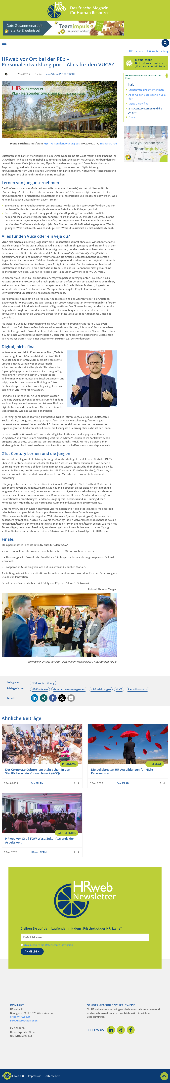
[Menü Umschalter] (4, 43)
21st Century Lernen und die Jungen (145, 110)
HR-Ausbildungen (101, 689)
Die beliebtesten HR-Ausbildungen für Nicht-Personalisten (122, 771)
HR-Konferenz (40, 689)
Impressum (34, 1076)
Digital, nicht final (138, 103)
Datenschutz (52, 1076)
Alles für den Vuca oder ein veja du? (147, 96)
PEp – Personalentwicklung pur (61, 143)
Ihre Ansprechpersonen (24, 1020)
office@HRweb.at (20, 1016)
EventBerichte (66, 832)
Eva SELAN (37, 783)
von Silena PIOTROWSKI (60, 74)
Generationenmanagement (69, 689)
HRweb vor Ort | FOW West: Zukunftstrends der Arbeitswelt (39, 840)
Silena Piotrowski (138, 689)
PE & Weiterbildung (157, 51)
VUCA (119, 689)
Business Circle (108, 143)
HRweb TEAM (39, 852)
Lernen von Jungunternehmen (146, 89)
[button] (34, 698)
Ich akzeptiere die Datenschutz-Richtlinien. (48, 945)
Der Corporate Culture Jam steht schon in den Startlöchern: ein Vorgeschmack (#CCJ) (37, 771)
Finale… (133, 117)
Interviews (69, 763)
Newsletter (143, 60)
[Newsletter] (129, 63)
